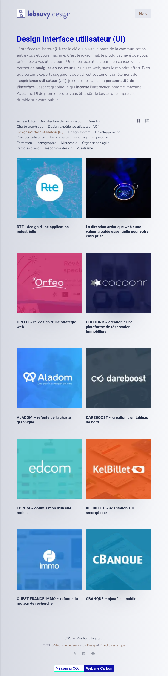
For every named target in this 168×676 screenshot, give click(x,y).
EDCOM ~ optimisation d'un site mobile (44, 510)
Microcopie (69, 143)
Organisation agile (95, 143)
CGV (67, 638)
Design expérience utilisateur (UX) (73, 126)
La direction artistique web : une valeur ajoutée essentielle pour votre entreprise (117, 231)
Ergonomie (100, 137)
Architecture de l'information (61, 121)
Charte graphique (30, 126)
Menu (143, 13)
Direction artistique (31, 137)
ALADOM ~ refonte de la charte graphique (44, 419)
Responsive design (58, 148)
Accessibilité (26, 121)
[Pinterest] (93, 654)
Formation (24, 143)
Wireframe (85, 148)
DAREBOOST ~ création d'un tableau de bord (117, 419)
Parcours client (28, 148)
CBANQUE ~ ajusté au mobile (111, 598)
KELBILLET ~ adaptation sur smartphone (110, 510)
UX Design (89, 645)
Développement (107, 132)
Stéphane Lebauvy (66, 645)
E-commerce (59, 137)
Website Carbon (99, 668)
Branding (95, 121)
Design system (79, 132)
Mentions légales (89, 638)
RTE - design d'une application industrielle (43, 229)
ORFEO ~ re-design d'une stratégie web (46, 324)
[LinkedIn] (84, 654)
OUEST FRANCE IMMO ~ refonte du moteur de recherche (47, 601)
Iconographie (46, 143)
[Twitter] (75, 654)
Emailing (80, 137)
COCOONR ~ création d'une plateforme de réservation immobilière (109, 327)
